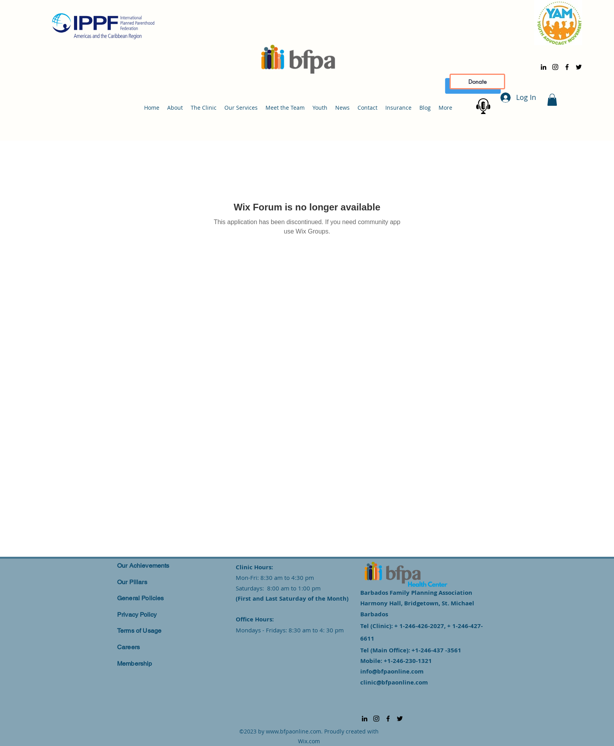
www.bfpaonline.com (293, 731)
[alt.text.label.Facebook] (567, 67)
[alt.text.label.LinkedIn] (543, 67)
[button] (552, 100)
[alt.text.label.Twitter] (579, 67)
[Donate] (477, 81)
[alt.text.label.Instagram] (555, 67)
